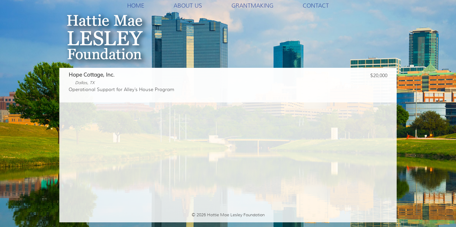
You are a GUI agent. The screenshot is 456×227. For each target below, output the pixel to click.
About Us (188, 5)
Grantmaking (252, 5)
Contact (316, 5)
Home (135, 5)
